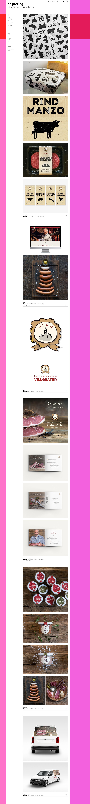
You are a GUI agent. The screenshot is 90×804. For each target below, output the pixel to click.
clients (9, 46)
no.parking (15, 4)
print (9, 17)
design (9, 35)
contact (58, 1)
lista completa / (11, 49)
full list (9, 50)
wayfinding (10, 25)
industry (9, 38)
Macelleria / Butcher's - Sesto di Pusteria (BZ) (33, 303)
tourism (9, 33)
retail (9, 41)
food (9, 39)
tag (8, 15)
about (53, 1)
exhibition (10, 24)
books (9, 20)
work (49, 1)
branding (10, 19)
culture (9, 36)
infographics (10, 22)
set (8, 30)
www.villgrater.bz (26, 305)
